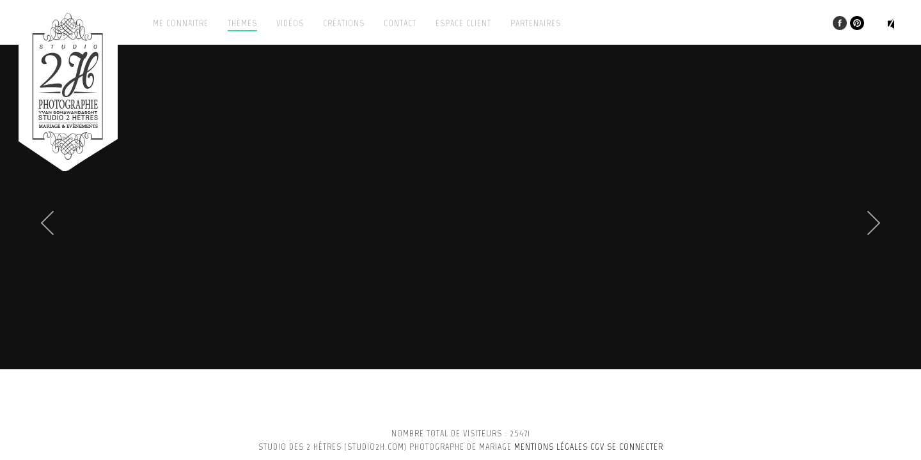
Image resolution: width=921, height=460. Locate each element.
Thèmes (242, 23)
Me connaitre (181, 23)
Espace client (463, 23)
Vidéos (290, 23)
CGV (597, 446)
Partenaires (535, 23)
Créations (344, 23)
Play (894, 23)
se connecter (635, 446)
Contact (400, 23)
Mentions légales (551, 446)
